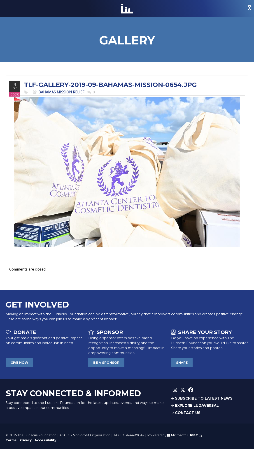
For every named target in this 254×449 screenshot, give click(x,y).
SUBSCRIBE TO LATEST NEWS (202, 398)
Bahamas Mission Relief (61, 92)
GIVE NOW (19, 363)
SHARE (182, 363)
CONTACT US (185, 413)
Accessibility (45, 440)
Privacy (25, 440)
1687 (196, 435)
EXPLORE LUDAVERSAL (195, 405)
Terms (11, 440)
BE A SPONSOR (106, 363)
